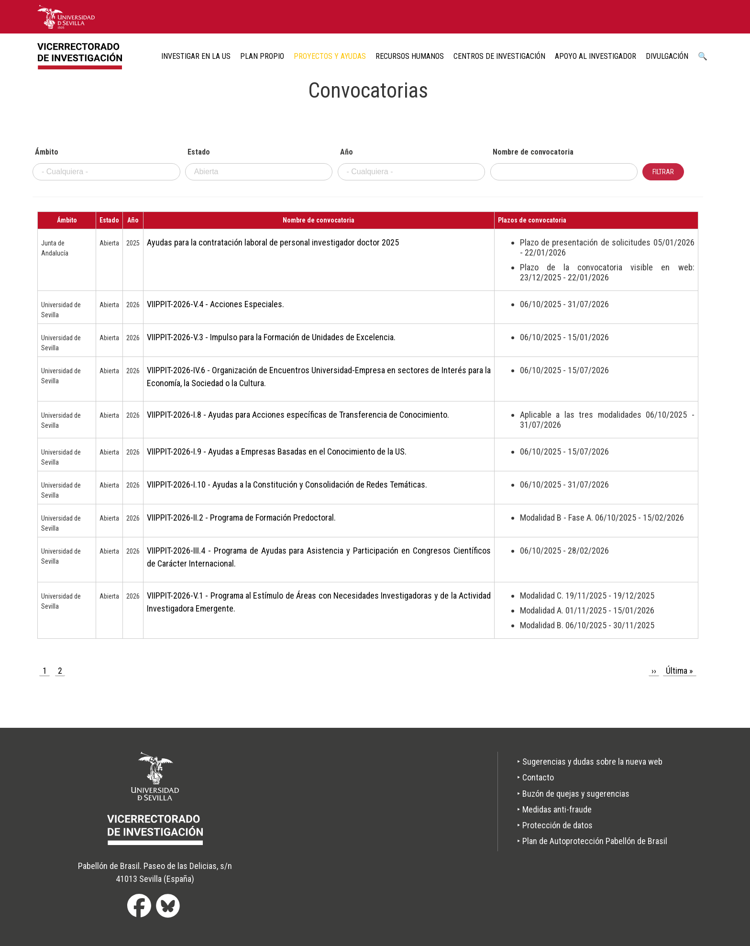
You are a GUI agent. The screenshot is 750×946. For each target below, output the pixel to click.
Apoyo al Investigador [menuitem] (595, 56)
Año (346, 152)
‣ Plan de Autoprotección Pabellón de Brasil (592, 841)
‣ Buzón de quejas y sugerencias (573, 794)
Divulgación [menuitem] (667, 56)
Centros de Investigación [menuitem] (499, 56)
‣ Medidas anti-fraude (554, 809)
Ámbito (46, 152)
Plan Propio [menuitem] (262, 56)
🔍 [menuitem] (702, 56)
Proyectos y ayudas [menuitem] (330, 56)
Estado (199, 152)
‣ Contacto (535, 777)
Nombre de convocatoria (533, 152)
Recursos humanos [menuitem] (409, 56)
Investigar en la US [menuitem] (196, 56)
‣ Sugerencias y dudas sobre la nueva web (590, 762)
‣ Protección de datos (555, 825)
